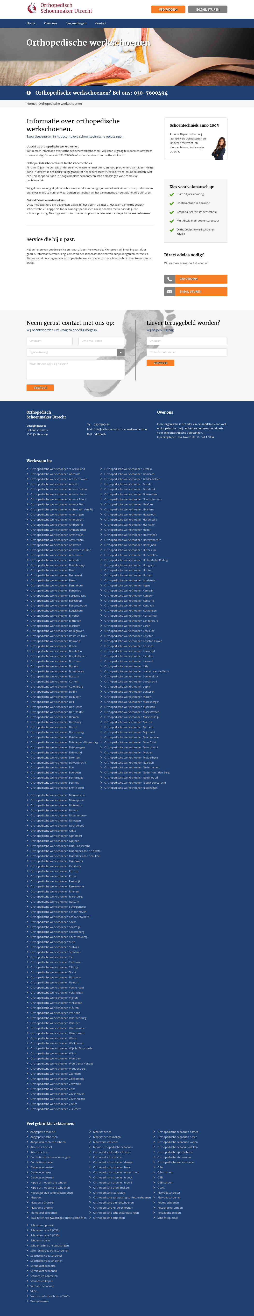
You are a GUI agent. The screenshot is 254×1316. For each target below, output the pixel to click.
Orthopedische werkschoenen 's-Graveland (57, 469)
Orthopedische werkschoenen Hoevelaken (131, 555)
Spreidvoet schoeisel (43, 1266)
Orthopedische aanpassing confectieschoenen (122, 1198)
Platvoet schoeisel (168, 1193)
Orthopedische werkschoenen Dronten (55, 758)
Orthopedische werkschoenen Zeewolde (55, 1084)
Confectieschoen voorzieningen (50, 1157)
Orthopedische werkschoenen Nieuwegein (131, 788)
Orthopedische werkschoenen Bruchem (55, 661)
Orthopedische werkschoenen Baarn (53, 570)
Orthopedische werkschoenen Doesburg (55, 722)
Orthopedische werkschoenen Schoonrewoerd (59, 917)
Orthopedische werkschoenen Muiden (128, 753)
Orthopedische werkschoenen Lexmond (129, 651)
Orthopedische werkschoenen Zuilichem (55, 1109)
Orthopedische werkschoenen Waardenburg (58, 1018)
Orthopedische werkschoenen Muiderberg (131, 758)
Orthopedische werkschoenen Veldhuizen (56, 993)
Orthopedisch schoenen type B (112, 1183)
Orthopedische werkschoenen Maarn (127, 697)
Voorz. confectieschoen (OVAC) (50, 1296)
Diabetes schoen (40, 1172)
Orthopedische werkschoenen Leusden (129, 646)
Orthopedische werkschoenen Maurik (128, 722)
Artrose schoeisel (41, 1147)
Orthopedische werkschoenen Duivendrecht (58, 763)
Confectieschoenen (42, 1162)
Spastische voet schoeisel (46, 1256)
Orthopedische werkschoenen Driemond (56, 753)
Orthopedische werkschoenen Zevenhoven (57, 1094)
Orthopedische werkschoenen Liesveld (128, 661)
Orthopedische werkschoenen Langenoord (131, 621)
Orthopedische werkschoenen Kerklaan (129, 606)
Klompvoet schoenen (43, 1213)
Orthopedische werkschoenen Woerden (55, 1059)
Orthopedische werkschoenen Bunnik (54, 666)
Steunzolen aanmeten (44, 1276)
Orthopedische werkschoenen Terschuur (56, 952)
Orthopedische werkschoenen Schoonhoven (58, 912)
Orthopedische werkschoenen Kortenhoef (130, 616)
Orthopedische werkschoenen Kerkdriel (129, 601)
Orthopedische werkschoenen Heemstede (130, 535)
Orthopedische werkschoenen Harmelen (129, 525)
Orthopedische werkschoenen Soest (53, 922)
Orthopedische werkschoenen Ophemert (56, 836)
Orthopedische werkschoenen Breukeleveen (58, 656)
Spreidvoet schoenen (43, 1271)
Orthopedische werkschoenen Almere (54, 484)
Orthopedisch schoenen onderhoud (116, 1172)
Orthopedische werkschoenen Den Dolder (57, 712)
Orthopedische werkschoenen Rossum (54, 902)
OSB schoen (164, 1183)
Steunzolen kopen (41, 1281)
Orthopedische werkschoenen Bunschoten (57, 671)
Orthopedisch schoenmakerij (111, 1188)
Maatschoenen (102, 1132)
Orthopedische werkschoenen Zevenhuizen (57, 1099)
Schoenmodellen (40, 1241)
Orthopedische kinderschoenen (113, 1208)
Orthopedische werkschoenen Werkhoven (57, 1043)
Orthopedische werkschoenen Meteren (129, 727)
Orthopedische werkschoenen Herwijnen (130, 545)
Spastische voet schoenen (46, 1261)
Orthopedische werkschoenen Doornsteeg (57, 732)
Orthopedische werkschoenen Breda (53, 646)
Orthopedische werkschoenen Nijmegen (55, 821)
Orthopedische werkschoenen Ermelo (128, 469)
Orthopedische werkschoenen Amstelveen (57, 535)
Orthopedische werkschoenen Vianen (54, 998)
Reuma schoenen (168, 1203)
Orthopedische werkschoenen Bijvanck (54, 616)
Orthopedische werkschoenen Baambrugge (57, 565)
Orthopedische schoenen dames (177, 1132)
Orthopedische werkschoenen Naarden (129, 763)
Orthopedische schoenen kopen (177, 1142)
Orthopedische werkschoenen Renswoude (57, 886)
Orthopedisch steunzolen (109, 1193)
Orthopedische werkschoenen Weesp (53, 1038)
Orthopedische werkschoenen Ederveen (55, 773)
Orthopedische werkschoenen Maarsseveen (131, 712)
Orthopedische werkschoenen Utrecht (54, 983)
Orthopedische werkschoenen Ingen (127, 586)
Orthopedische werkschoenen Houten (128, 570)
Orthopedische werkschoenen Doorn (53, 727)
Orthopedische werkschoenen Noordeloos (57, 826)
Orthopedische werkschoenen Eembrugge (56, 778)
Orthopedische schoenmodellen (177, 1147)
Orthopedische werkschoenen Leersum (129, 631)
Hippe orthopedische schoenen (50, 1188)
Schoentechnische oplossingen (49, 1246)
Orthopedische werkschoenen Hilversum (130, 550)
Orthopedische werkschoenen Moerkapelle (131, 737)
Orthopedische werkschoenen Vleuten (54, 1008)
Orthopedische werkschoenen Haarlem (129, 510)
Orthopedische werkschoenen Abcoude (55, 474)
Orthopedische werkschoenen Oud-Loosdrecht (60, 846)
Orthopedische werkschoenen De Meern (55, 697)
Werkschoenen (39, 1301)
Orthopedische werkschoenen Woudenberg (57, 1069)
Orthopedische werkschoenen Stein (52, 942)
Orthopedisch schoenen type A (112, 1178)
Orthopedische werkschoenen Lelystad (128, 636)
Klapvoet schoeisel (42, 1203)
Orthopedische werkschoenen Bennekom (56, 586)
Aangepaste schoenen (44, 1137)
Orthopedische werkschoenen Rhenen (54, 892)
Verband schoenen (42, 1286)
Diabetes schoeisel (41, 1167)
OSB (160, 1178)
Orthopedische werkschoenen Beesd (53, 580)
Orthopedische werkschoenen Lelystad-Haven (133, 641)
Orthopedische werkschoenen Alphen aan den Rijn (62, 510)
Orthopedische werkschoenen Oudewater (56, 861)
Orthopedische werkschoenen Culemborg (56, 687)
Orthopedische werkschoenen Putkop (54, 871)
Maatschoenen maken (107, 1137)
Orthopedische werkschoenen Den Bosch (56, 707)
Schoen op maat (167, 1218)
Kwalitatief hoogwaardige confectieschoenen (58, 1218)
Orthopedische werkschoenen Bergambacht (58, 596)
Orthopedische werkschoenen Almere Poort (58, 499)
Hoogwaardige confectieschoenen (51, 1193)
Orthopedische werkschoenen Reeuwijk (55, 881)
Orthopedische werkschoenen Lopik (127, 687)
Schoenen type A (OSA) (44, 1230)
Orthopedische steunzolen (174, 1157)
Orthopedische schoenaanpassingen (116, 1213)
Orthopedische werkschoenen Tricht (53, 972)
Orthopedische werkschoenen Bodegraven (57, 631)
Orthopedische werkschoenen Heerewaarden (133, 540)
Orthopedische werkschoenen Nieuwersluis (57, 795)
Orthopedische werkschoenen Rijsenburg (56, 897)
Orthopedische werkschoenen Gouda (127, 484)
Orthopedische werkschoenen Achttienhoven (58, 479)
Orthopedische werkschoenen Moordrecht (131, 747)
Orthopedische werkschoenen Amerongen (57, 515)
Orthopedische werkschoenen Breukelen (56, 651)
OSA (160, 1167)
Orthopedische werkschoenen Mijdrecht (129, 732)
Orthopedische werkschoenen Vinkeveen (56, 1003)
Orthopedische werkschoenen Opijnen (54, 841)
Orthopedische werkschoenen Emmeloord (57, 788)
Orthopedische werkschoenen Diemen (54, 717)
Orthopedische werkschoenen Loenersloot (131, 677)
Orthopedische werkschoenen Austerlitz (55, 560)
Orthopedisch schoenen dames (112, 1162)
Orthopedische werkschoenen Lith (126, 666)
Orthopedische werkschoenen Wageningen (57, 1033)
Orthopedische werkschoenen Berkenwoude (58, 606)
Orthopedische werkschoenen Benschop (55, 591)
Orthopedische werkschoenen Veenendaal (57, 988)
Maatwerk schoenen (106, 1142)
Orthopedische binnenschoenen (113, 1203)
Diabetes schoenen (42, 1178)
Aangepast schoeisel (43, 1132)
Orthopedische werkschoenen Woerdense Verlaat (61, 1064)
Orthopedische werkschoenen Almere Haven (58, 494)
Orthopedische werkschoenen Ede (52, 768)
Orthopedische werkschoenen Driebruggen (57, 747)
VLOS (33, 1291)
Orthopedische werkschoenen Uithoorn (55, 977)
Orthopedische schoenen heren (177, 1137)
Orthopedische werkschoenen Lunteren (129, 692)
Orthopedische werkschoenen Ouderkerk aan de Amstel (65, 851)
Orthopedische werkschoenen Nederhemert (132, 768)
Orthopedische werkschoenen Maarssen (129, 707)
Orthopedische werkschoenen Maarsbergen (132, 702)
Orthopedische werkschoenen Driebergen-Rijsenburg (64, 742)
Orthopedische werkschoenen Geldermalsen (132, 479)
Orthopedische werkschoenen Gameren (129, 474)
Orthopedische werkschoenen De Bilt (53, 692)
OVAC (161, 1188)
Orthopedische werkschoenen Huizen (128, 575)
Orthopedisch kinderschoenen (112, 1152)
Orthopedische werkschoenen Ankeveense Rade (60, 550)
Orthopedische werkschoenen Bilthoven (55, 621)
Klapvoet (36, 1198)
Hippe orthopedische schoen (48, 1183)
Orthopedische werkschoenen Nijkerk (54, 810)
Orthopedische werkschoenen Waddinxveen (58, 1028)
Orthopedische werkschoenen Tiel (51, 957)
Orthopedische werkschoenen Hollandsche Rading (136, 560)
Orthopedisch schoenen (108, 1157)
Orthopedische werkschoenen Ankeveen (55, 545)
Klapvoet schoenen (42, 1208)
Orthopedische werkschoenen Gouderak (129, 489)
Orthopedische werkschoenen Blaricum (55, 626)
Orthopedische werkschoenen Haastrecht (130, 515)
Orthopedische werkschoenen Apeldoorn (56, 555)
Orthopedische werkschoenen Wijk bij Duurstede (61, 1048)
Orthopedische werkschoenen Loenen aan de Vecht (136, 671)
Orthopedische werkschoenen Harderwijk (130, 520)
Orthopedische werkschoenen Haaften (128, 504)
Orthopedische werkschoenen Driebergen (56, 737)
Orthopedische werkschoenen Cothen (54, 682)
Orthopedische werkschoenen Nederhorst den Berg (136, 773)
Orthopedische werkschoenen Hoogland (129, 565)
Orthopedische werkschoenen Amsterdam (57, 540)
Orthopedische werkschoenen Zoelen (54, 1104)
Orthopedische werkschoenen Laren (127, 626)
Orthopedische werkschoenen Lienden (128, 656)
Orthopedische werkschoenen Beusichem (56, 611)
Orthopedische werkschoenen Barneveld (56, 575)
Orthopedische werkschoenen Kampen (128, 596)
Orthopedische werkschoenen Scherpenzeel (58, 907)
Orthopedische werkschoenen (176, 1162)
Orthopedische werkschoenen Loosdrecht (130, 682)
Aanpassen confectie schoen (48, 1142)
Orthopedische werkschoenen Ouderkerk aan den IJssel (65, 856)
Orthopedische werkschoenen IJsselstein (129, 580)
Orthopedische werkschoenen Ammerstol (56, 525)
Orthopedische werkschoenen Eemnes (54, 783)
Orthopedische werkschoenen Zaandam (55, 1074)
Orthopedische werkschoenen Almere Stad (57, 504)
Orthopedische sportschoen (175, 1152)
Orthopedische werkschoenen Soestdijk (55, 927)
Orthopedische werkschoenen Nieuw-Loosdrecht (135, 783)
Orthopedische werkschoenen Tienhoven (56, 962)
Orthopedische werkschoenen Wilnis (53, 1053)
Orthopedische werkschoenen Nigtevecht (56, 805)
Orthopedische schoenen (109, 1218)
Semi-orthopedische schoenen (49, 1251)
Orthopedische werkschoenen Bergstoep (56, 601)
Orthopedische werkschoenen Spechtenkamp (59, 937)
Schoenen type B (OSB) (44, 1235)
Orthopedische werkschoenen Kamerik (128, 591)
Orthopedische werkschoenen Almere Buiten (58, 489)
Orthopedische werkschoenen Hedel (127, 530)
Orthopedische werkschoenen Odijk (53, 831)
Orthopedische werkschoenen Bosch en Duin (58, 636)
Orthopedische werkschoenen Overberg (55, 866)
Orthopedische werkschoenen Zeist (52, 1089)
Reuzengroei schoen (170, 1208)
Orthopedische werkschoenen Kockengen (130, 611)
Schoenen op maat (42, 1225)
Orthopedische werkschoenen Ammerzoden (58, 530)
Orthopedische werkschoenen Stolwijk (54, 947)
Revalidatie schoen (169, 1213)
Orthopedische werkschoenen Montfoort (130, 742)
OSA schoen (164, 1172)
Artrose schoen (39, 1152)
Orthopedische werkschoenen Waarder (55, 1023)
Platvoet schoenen (169, 1198)
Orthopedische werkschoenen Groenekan (130, 494)
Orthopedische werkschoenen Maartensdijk (131, 717)
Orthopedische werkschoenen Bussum (54, 677)
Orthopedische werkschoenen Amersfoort (57, 520)
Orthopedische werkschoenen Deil (52, 702)
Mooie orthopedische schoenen (113, 1147)
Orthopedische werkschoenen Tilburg (54, 967)
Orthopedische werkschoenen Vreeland (55, 1013)
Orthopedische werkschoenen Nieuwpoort (57, 800)
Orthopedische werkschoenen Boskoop (55, 641)
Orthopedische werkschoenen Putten (54, 876)
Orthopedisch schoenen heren (112, 1167)
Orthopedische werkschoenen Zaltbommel (57, 1079)
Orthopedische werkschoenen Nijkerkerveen (58, 816)
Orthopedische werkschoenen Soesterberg (57, 932)
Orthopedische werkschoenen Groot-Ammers (133, 499)
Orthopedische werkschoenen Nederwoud (131, 778)
